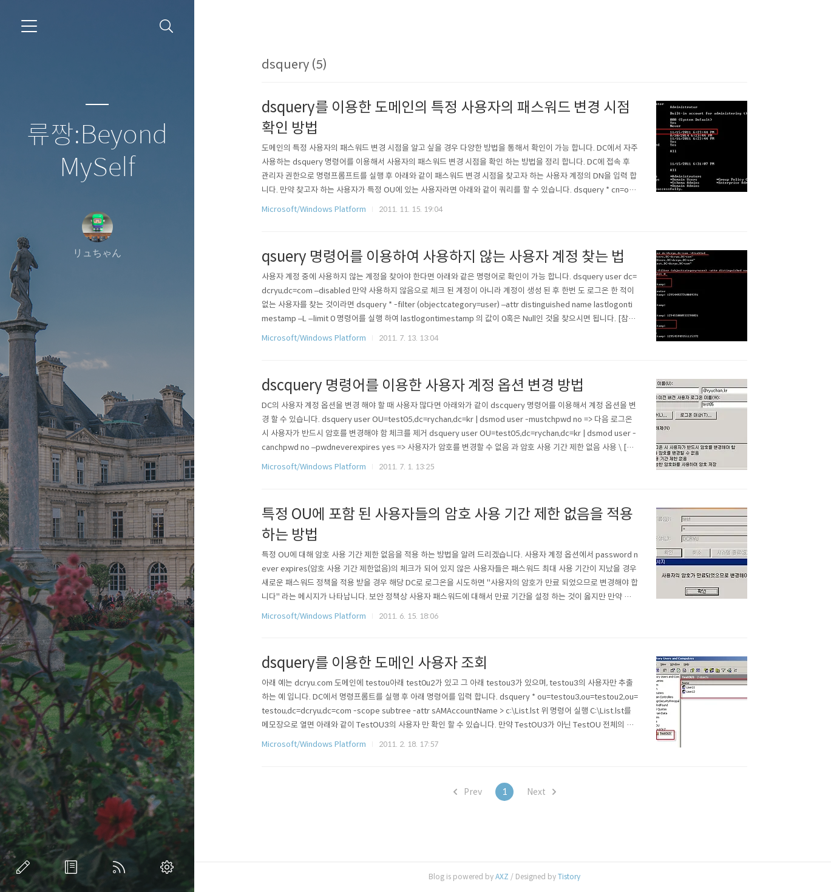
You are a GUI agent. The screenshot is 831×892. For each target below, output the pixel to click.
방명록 (73, 867)
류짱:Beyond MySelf (97, 151)
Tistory (576, 876)
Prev (474, 791)
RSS (121, 867)
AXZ (508, 876)
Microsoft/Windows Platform (320, 209)
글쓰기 (25, 867)
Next (547, 791)
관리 (169, 867)
